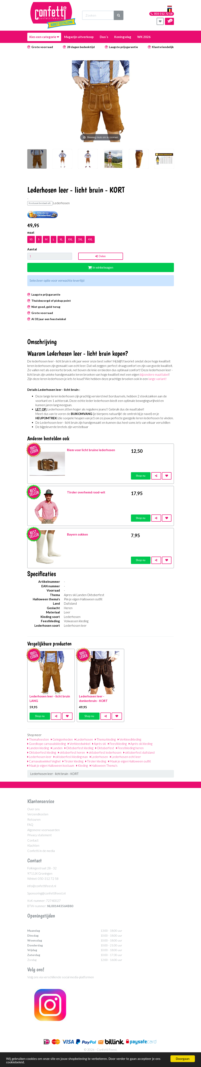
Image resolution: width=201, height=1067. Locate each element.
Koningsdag (122, 37)
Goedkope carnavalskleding (46, 743)
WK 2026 (143, 37)
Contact (32, 840)
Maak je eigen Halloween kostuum (50, 765)
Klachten (33, 845)
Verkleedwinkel (79, 743)
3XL (80, 239)
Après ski (99, 743)
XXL (70, 239)
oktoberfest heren (71, 752)
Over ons (33, 809)
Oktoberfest (104, 748)
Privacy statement (39, 835)
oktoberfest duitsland (139, 752)
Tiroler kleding (73, 761)
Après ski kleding (140, 743)
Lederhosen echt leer (125, 757)
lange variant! (157, 379)
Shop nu (140, 475)
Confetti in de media (41, 851)
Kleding (82, 765)
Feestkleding (117, 743)
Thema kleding (105, 739)
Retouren (34, 819)
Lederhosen (84, 739)
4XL (90, 239)
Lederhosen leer (39, 757)
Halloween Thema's (104, 765)
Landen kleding (38, 748)
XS (31, 239)
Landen (57, 748)
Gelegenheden (62, 739)
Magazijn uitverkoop (79, 37)
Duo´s (104, 37)
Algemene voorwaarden (43, 830)
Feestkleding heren (130, 748)
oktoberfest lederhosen (104, 752)
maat (30, 232)
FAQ (30, 824)
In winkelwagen (100, 267)
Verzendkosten (37, 814)
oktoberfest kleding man (71, 757)
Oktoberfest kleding (79, 748)
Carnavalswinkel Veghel (43, 761)
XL (61, 239)
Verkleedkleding (129, 739)
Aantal (32, 249)
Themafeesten (38, 739)
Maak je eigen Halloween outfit (129, 761)
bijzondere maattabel (154, 374)
